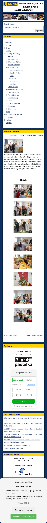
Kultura (8, 120)
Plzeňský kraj (13, 98)
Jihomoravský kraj (14, 62)
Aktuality (9, 42)
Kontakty (9, 45)
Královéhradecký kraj (15, 70)
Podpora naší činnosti (14, 114)
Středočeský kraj (14, 103)
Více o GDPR (23, 503)
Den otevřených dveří (11, 448)
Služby (8, 51)
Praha (10, 101)
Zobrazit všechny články (34, 335)
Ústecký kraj (12, 106)
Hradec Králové (15, 73)
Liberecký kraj (13, 87)
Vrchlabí (13, 84)
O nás (8, 48)
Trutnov (13, 81)
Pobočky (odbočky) (13, 54)
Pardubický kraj (13, 95)
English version (9, 24)
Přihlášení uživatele (12, 28)
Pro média (9, 117)
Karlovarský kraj (14, 65)
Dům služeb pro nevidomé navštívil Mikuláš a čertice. (23, 418)
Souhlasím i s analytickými (23, 517)
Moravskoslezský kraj (16, 89)
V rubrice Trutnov (10, 335)
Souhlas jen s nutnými (23, 510)
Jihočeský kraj (13, 59)
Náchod (13, 78)
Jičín (12, 76)
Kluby (8, 112)
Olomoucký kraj (13, 92)
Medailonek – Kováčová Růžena (15, 445)
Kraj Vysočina (13, 67)
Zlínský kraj (12, 109)
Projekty (9, 123)
